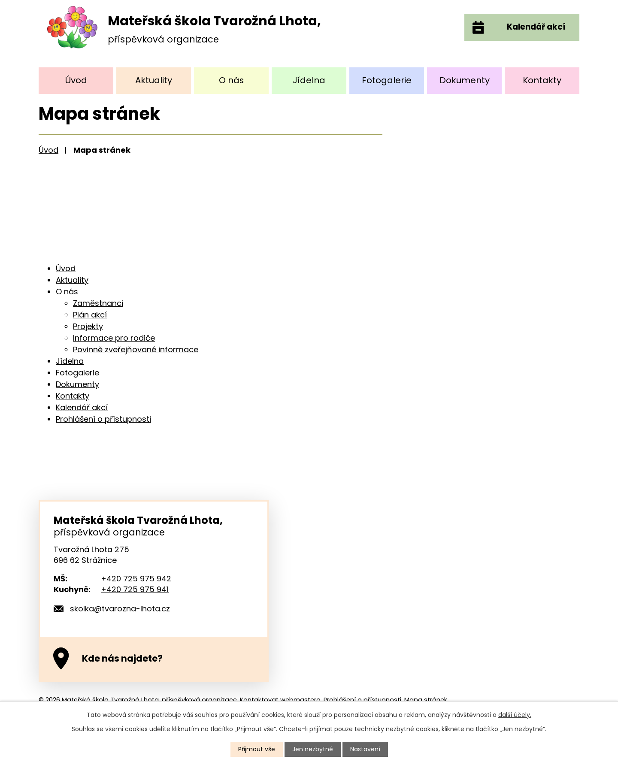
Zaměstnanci (98, 303)
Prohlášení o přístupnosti (103, 419)
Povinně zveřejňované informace (135, 349)
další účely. (514, 715)
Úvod (76, 80)
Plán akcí (90, 314)
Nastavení (365, 749)
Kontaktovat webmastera (280, 699)
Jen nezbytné (312, 749)
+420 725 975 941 (135, 589)
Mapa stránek (425, 699)
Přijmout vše (256, 749)
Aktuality (153, 80)
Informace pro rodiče (114, 338)
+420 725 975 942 (136, 578)
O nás (231, 80)
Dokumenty (464, 80)
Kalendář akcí (82, 407)
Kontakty (542, 80)
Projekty (88, 326)
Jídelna (309, 80)
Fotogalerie (387, 80)
